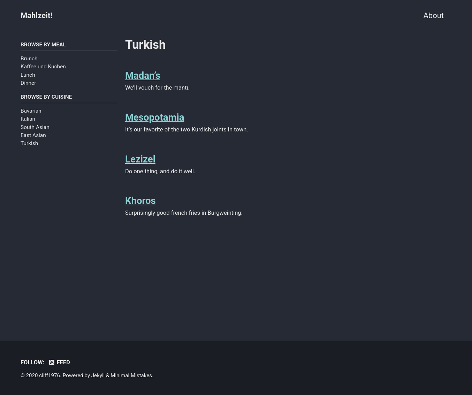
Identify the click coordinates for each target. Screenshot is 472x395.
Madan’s (142, 75)
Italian (28, 119)
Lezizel (140, 159)
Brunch (29, 58)
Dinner (28, 83)
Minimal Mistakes (131, 375)
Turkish (29, 143)
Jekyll (98, 375)
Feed (59, 362)
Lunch (28, 75)
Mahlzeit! (36, 15)
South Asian (35, 127)
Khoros (140, 200)
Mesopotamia (154, 117)
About (433, 15)
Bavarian (31, 111)
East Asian (33, 135)
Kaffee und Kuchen (43, 66)
